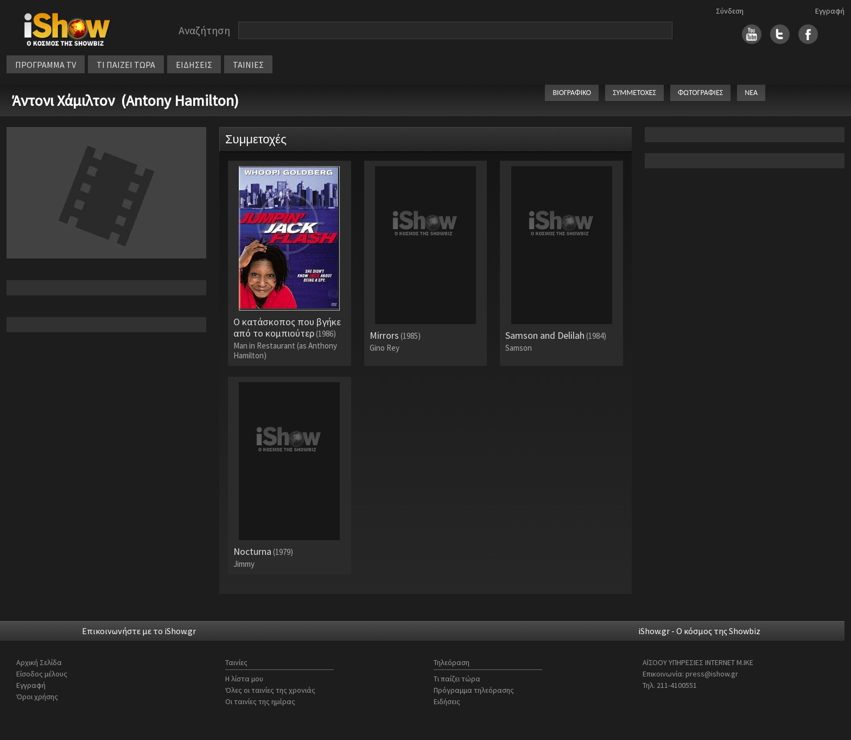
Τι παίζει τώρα (457, 679)
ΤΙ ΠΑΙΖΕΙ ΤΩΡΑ (126, 64)
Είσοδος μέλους (41, 674)
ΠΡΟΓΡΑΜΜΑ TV (45, 64)
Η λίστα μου (244, 679)
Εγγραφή (829, 11)
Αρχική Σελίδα (39, 662)
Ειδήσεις (447, 701)
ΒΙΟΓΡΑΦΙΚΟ (571, 92)
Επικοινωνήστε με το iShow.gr (139, 630)
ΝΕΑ (751, 92)
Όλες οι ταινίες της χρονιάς (270, 690)
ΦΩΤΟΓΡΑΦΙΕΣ (700, 92)
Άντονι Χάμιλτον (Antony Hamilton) (125, 100)
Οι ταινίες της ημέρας (260, 701)
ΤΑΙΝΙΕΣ (248, 64)
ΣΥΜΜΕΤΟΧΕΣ (634, 92)
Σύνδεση (730, 11)
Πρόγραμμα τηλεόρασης (474, 690)
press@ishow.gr (711, 674)
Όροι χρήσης (37, 696)
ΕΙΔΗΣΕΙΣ (194, 64)
